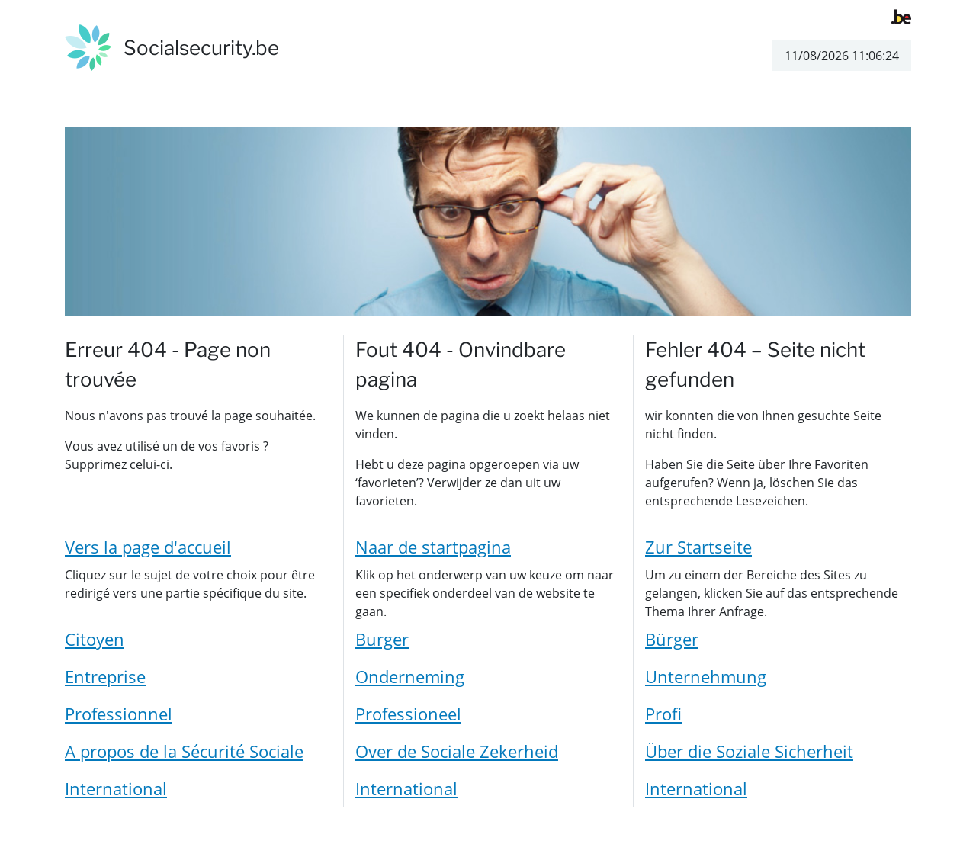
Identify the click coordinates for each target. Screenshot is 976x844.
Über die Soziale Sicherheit (749, 751)
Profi (663, 713)
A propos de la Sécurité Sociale (184, 751)
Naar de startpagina (433, 546)
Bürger (671, 638)
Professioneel (408, 713)
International (116, 788)
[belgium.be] (901, 15)
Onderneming (409, 676)
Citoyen (94, 638)
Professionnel (118, 713)
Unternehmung (705, 676)
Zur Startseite (698, 546)
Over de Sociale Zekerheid (456, 751)
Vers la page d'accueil (148, 546)
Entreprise (105, 676)
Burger (382, 638)
